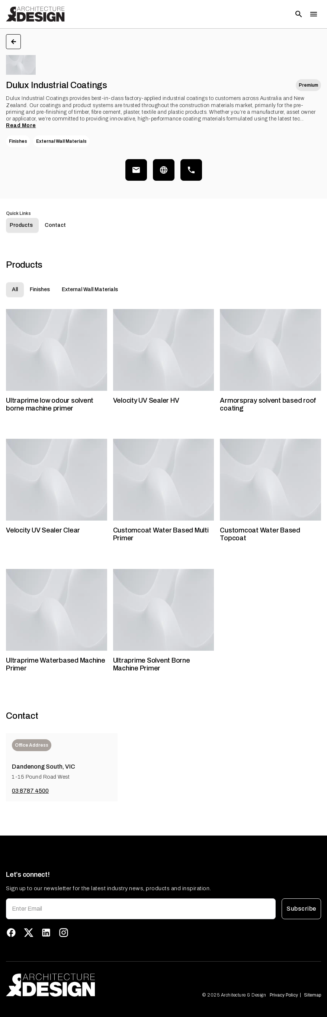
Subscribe (301, 909)
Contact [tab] (55, 235)
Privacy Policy (284, 995)
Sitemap (312, 995)
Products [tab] (21, 235)
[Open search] (298, 14)
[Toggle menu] (313, 14)
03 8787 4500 (30, 801)
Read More (21, 125)
